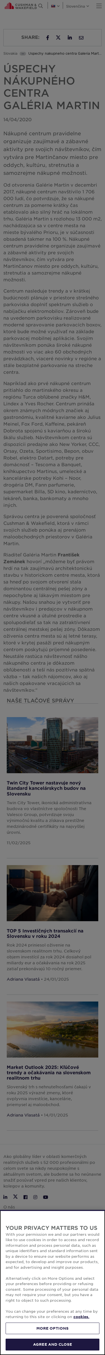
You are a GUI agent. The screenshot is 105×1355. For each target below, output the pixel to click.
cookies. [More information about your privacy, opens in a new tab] (81, 1316)
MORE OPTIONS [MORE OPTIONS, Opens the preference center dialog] (52, 1328)
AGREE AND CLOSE (52, 1344)
